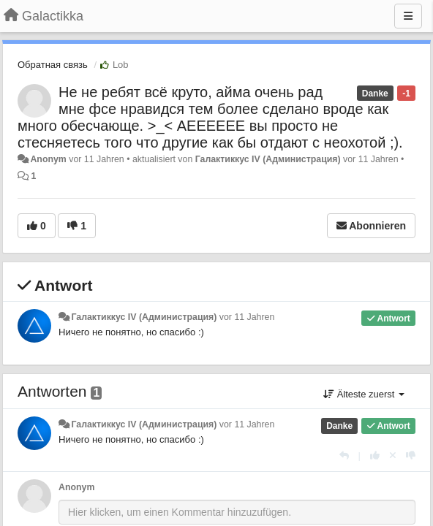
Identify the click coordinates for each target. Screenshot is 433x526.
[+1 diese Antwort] (375, 455)
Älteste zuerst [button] (363, 394)
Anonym (48, 159)
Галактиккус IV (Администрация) (268, 159)
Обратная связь (53, 64)
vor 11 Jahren (246, 317)
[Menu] (408, 16)
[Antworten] (344, 455)
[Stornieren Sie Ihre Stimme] (392, 455)
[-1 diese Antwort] (410, 455)
